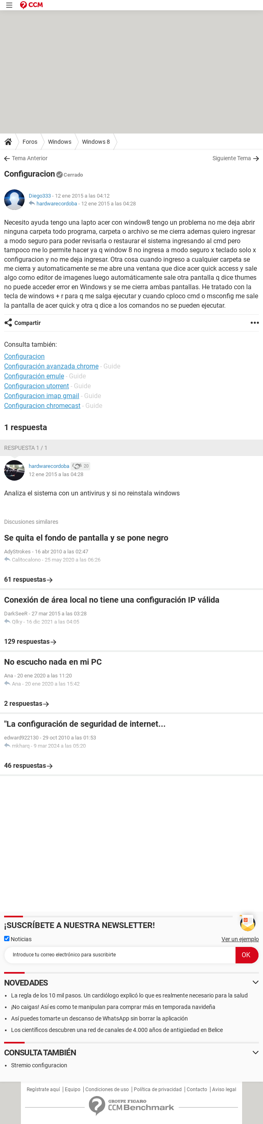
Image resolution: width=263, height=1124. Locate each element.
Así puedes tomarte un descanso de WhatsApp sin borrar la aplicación (99, 1018)
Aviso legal (224, 1089)
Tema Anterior (30, 158)
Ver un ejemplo (240, 939)
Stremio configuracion (39, 1065)
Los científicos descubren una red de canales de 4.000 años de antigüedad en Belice (117, 1030)
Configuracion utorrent (36, 386)
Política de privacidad (158, 1089)
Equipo (72, 1089)
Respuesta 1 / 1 (26, 448)
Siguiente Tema (232, 158)
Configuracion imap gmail (41, 396)
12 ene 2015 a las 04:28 (108, 203)
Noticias (18, 939)
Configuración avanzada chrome (51, 366)
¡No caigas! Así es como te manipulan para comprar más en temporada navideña (113, 1007)
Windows (59, 141)
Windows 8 (96, 141)
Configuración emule (34, 376)
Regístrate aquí (43, 1089)
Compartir (27, 323)
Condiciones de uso (107, 1089)
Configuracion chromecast (42, 406)
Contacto (197, 1089)
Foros (30, 141)
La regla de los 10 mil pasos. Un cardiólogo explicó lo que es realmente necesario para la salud (129, 995)
